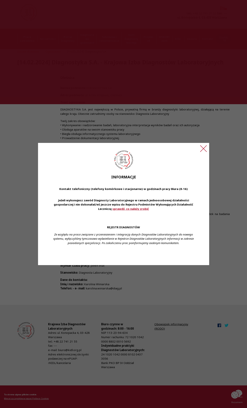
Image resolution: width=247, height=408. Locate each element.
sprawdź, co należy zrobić (130, 209)
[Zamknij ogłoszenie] (203, 148)
